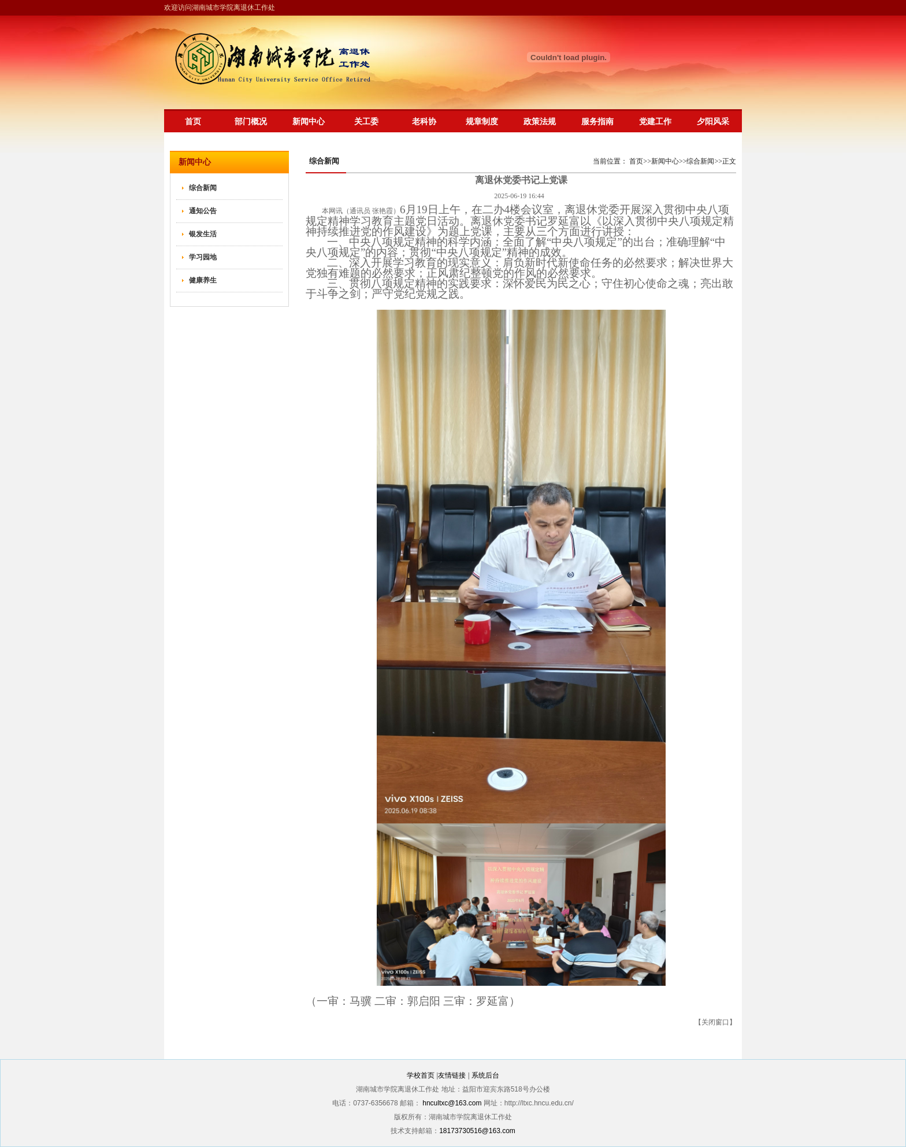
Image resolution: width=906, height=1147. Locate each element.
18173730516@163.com (477, 1131)
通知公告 (203, 211)
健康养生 (203, 280)
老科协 (424, 121)
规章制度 (482, 121)
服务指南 (597, 121)
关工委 (366, 121)
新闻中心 (308, 121)
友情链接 (452, 1075)
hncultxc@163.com (451, 1103)
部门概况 (251, 121)
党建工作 (655, 121)
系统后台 (485, 1075)
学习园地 (203, 257)
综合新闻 (203, 188)
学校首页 (421, 1075)
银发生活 (203, 234)
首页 (193, 121)
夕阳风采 (713, 121)
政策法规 (539, 121)
